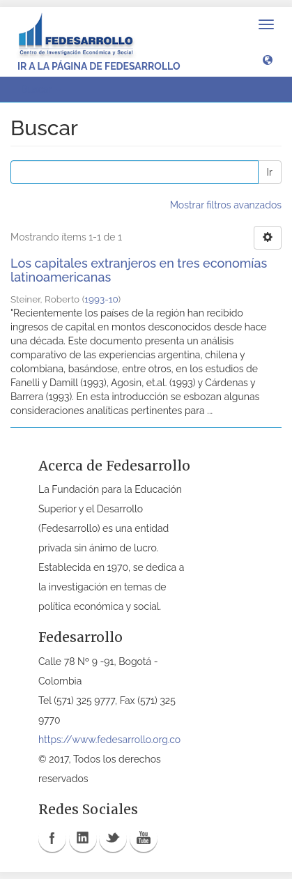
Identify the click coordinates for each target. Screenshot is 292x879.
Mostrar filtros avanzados (226, 205)
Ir (269, 172)
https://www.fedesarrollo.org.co (109, 739)
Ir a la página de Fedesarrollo (98, 66)
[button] (267, 59)
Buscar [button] (41, 89)
